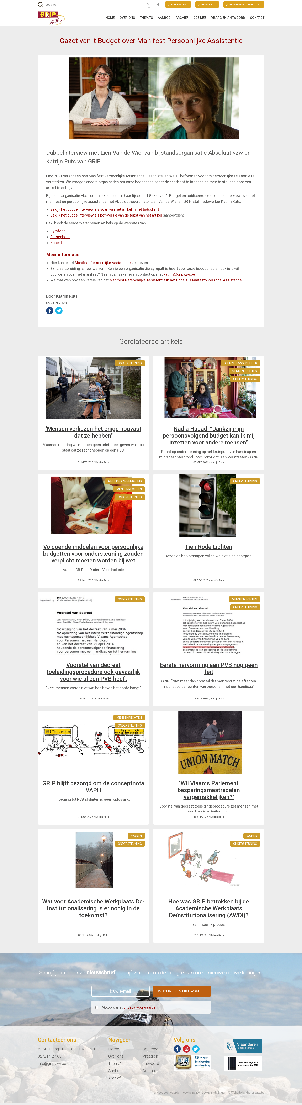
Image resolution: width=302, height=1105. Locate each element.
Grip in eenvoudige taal (244, 4)
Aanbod (164, 19)
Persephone (60, 238)
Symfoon (57, 233)
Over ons (127, 19)
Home (110, 19)
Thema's (146, 19)
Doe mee (199, 19)
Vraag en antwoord (228, 19)
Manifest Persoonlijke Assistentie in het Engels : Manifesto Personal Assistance (176, 282)
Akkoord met (130, 1009)
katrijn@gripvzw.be (179, 276)
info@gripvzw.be (52, 1065)
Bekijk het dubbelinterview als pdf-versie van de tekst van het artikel (106, 217)
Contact (257, 19)
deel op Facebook (49, 312)
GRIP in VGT (208, 4)
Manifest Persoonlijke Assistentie (103, 264)
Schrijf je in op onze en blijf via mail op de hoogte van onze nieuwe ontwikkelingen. (151, 974)
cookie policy (191, 1094)
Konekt (56, 244)
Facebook (158, 4)
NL (149, 4)
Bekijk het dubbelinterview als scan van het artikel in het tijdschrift (104, 211)
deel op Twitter (59, 312)
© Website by (246, 1094)
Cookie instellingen (214, 1094)
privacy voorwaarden (140, 1009)
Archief (182, 19)
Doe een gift (179, 4)
